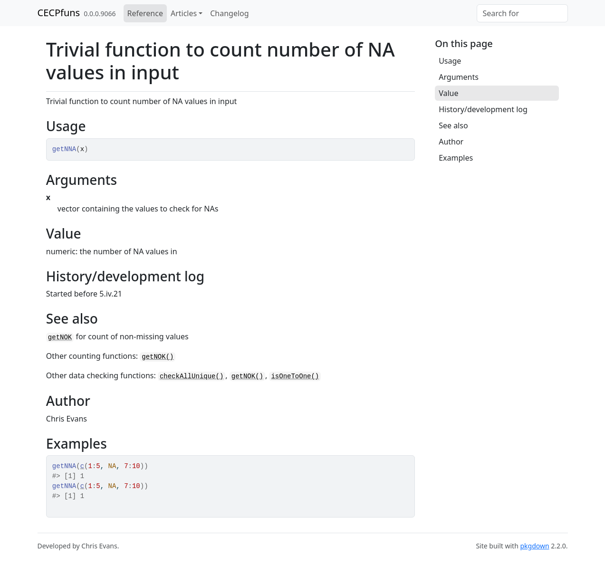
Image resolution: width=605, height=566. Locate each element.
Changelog (229, 13)
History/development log (483, 109)
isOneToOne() (295, 376)
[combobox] (522, 13)
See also (453, 125)
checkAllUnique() (191, 376)
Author (451, 141)
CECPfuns (59, 12)
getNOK (60, 337)
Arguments (459, 77)
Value (448, 93)
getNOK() (157, 357)
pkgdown (534, 545)
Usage (450, 61)
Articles (184, 13)
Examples (456, 158)
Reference (145, 13)
